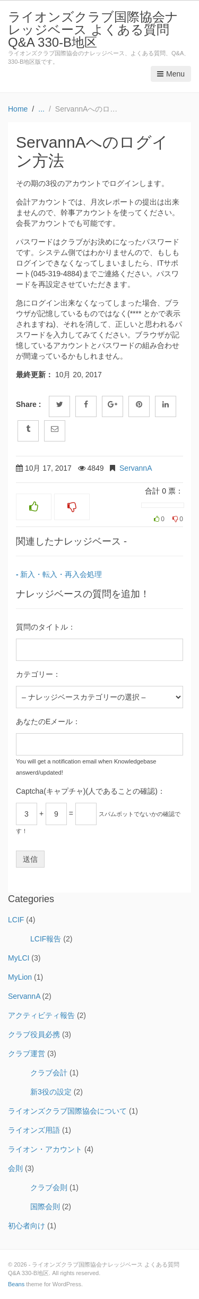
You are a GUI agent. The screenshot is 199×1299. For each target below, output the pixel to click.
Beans (16, 1284)
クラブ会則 (48, 1187)
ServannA (135, 468)
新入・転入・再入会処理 (61, 574)
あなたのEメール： (48, 721)
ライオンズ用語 (34, 1130)
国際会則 (45, 1206)
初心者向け (26, 1225)
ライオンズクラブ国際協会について (67, 1111)
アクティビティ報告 (41, 1015)
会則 (15, 1168)
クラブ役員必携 (34, 1034)
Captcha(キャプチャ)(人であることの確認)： (90, 791)
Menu (171, 74)
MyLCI (18, 958)
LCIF (16, 919)
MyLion (20, 977)
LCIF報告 (45, 939)
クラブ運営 (26, 1053)
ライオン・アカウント (45, 1149)
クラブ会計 (48, 1072)
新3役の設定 (51, 1092)
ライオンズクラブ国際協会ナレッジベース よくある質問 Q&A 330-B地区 (93, 29)
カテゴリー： (38, 674)
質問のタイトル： (45, 627)
